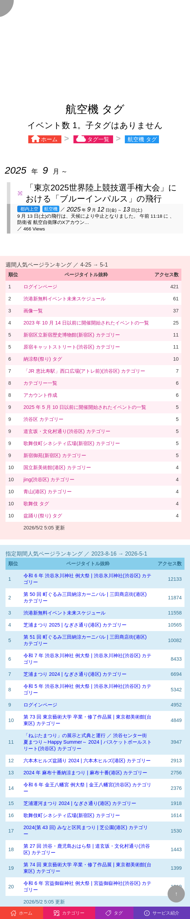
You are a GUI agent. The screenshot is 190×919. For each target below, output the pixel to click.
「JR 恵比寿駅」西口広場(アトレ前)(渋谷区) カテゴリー (84, 371)
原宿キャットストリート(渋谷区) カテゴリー (71, 347)
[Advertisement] (95, 48)
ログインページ (40, 286)
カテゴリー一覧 (40, 383)
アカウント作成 (40, 395)
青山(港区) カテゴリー (47, 491)
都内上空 (28, 208)
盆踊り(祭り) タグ (42, 515)
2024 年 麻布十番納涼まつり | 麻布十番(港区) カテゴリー (85, 772)
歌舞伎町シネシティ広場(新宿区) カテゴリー (71, 443)
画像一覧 (33, 310)
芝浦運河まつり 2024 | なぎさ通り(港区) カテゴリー (79, 803)
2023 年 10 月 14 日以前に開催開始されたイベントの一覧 (86, 323)
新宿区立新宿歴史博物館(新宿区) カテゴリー (71, 335)
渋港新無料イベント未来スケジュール (64, 298)
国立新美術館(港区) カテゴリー (57, 467)
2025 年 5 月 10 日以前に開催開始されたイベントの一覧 (84, 407)
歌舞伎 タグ (36, 503)
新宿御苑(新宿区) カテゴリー (54, 455)
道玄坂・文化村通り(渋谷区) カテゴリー (66, 431)
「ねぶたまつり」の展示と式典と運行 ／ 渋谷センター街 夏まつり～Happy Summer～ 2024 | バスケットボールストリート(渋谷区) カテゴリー (87, 742)
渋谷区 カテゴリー (43, 419)
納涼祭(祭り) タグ (42, 359)
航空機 (51, 208)
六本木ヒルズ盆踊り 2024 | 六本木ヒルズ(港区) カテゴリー (87, 760)
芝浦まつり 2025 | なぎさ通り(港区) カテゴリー (75, 625)
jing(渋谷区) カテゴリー (48, 479)
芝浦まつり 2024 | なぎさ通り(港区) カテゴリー (75, 674)
